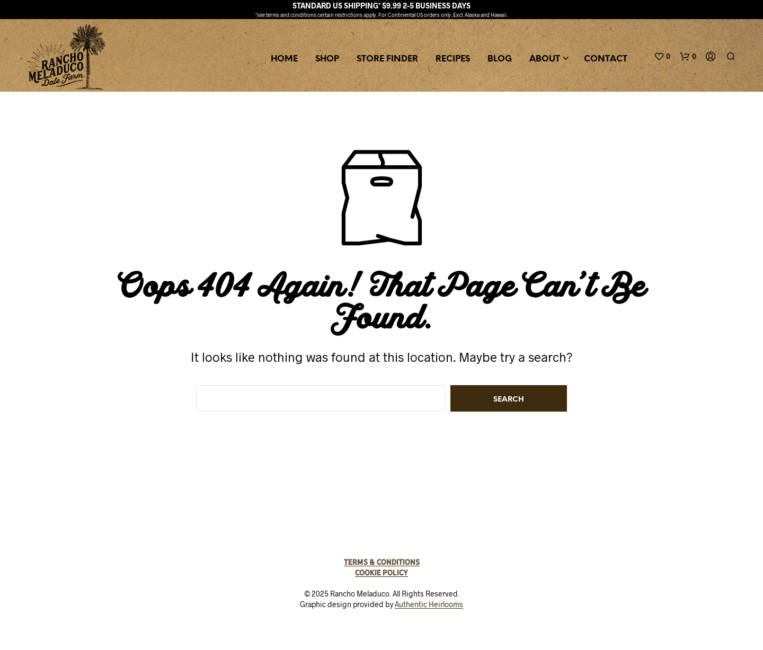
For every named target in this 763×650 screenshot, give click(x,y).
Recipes (453, 59)
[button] (662, 56)
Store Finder (387, 59)
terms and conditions (291, 15)
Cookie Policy (381, 572)
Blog (499, 59)
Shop (327, 59)
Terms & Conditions (382, 562)
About (544, 59)
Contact (605, 59)
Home (284, 59)
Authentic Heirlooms (429, 604)
